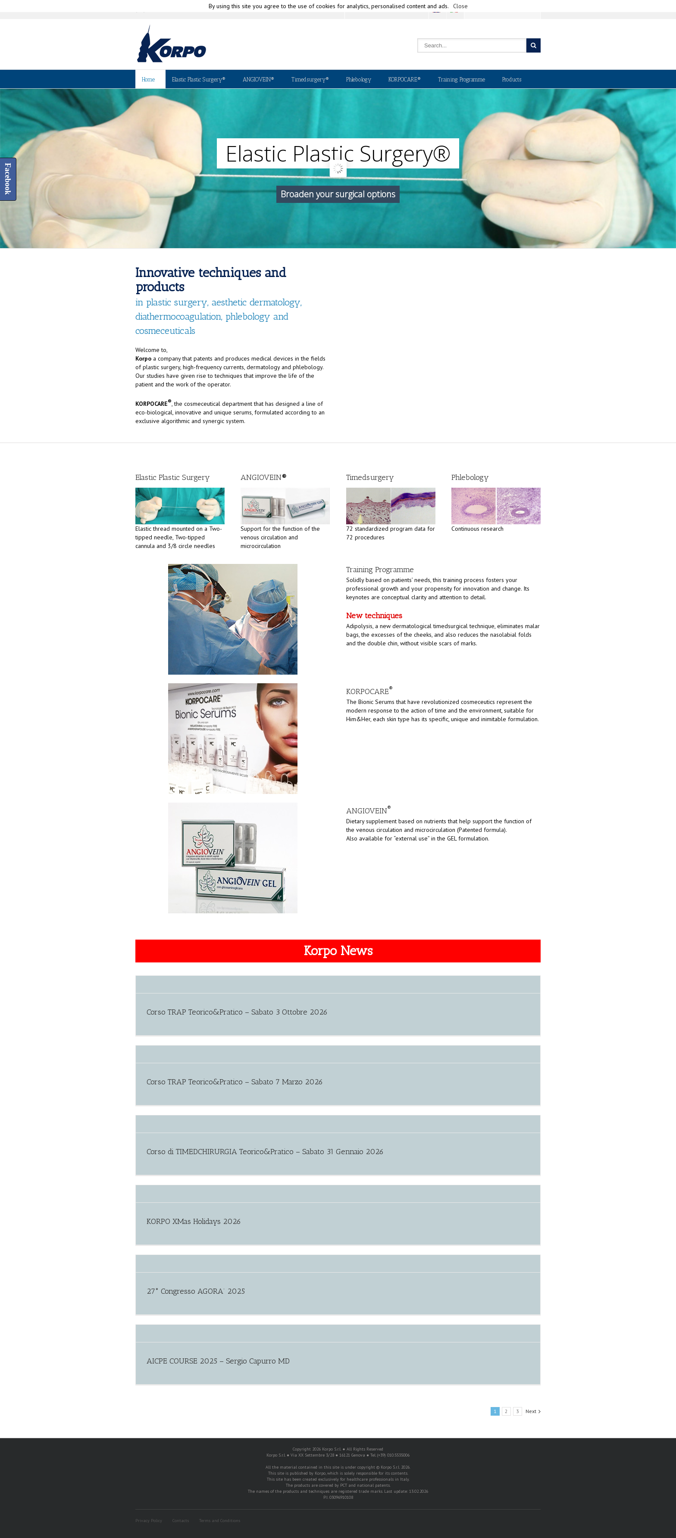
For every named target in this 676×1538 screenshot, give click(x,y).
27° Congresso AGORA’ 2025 (196, 1291)
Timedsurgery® (310, 79)
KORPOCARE (369, 691)
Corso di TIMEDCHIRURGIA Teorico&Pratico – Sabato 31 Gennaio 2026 (265, 1151)
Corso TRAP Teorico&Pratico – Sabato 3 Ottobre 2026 (237, 1012)
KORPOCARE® (404, 79)
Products (511, 79)
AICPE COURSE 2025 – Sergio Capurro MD (218, 1361)
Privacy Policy (148, 1520)
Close (460, 6)
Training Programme (461, 79)
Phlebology (358, 79)
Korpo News (338, 951)
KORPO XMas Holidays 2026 (194, 1221)
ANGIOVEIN (368, 811)
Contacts (180, 1520)
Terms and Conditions (219, 1520)
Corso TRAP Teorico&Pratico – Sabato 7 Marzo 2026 (235, 1082)
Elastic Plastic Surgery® (198, 79)
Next (531, 1411)
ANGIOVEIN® (258, 79)
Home (148, 79)
